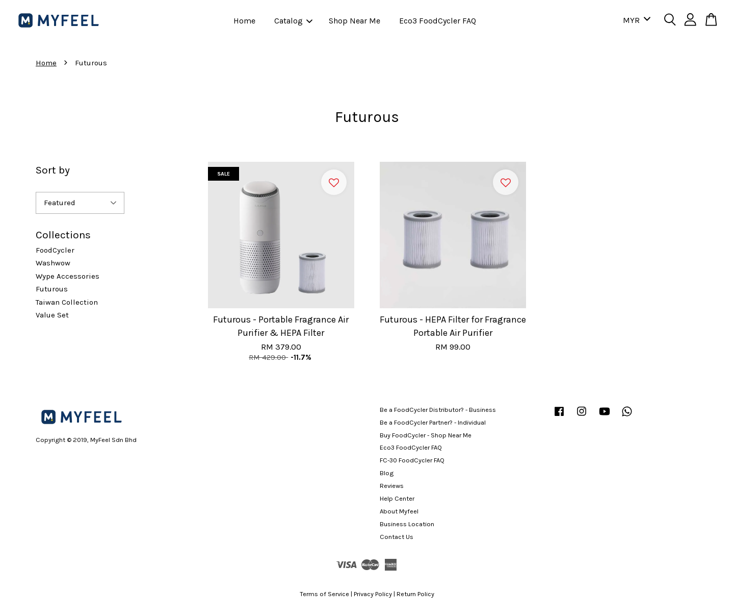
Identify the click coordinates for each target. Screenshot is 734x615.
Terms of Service (324, 594)
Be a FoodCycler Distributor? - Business (438, 409)
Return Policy (415, 594)
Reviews (392, 485)
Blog (387, 473)
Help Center (397, 498)
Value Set (52, 314)
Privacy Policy (373, 594)
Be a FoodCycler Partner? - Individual (433, 422)
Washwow (53, 262)
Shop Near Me (354, 21)
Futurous (52, 288)
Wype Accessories (67, 276)
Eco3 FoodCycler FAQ (437, 21)
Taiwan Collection (67, 302)
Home (244, 21)
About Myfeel (399, 511)
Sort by (53, 170)
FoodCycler (55, 250)
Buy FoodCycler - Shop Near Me (425, 435)
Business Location (407, 524)
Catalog (293, 21)
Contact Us (396, 536)
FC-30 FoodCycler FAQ (412, 460)
